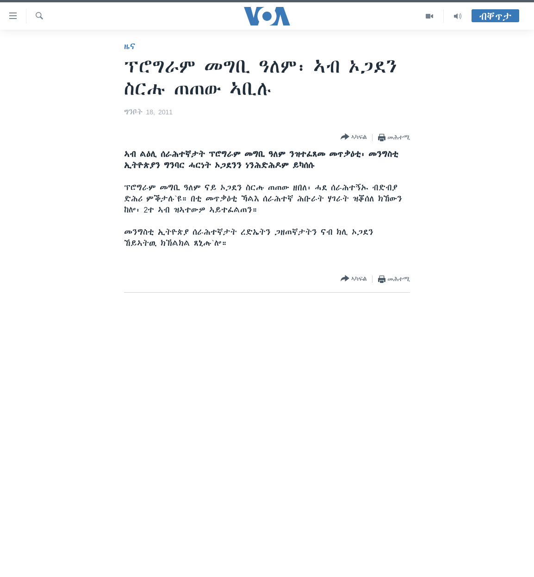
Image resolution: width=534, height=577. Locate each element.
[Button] (354, 137)
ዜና (130, 46)
